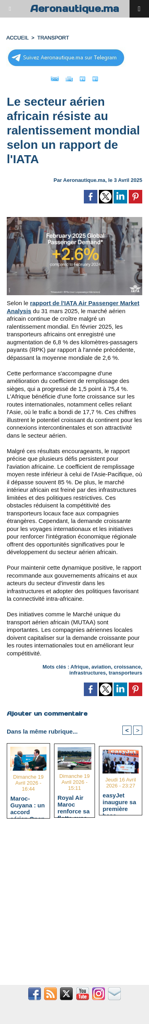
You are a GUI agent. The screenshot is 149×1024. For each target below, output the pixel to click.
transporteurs (125, 673)
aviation (101, 667)
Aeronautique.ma (74, 8)
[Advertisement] (70, 906)
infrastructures (87, 673)
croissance (127, 667)
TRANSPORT (53, 38)
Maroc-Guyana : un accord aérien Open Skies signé (27, 805)
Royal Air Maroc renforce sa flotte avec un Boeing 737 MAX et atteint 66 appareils (74, 804)
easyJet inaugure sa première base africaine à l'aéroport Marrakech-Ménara (119, 802)
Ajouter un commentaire (47, 713)
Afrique (79, 667)
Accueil (17, 38)
